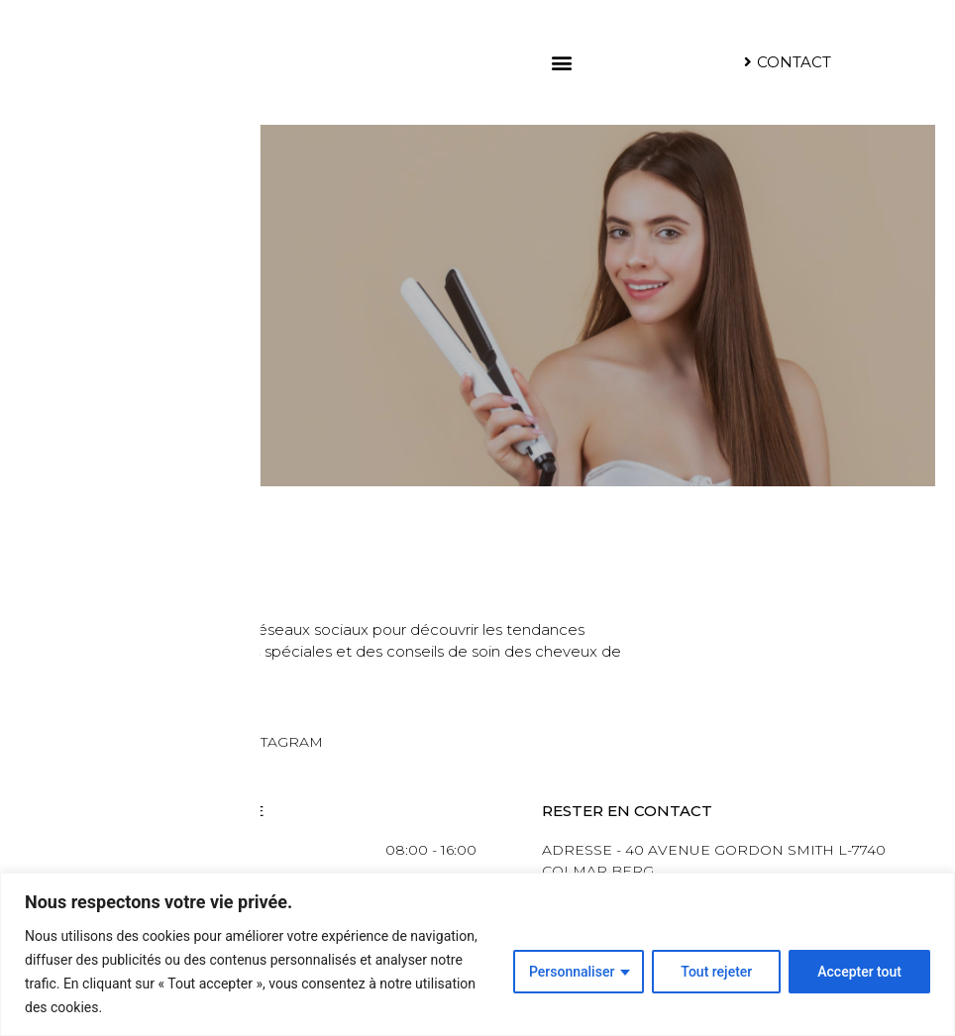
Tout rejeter (716, 972)
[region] (477, 954)
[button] (561, 62)
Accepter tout (859, 972)
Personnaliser (571, 972)
